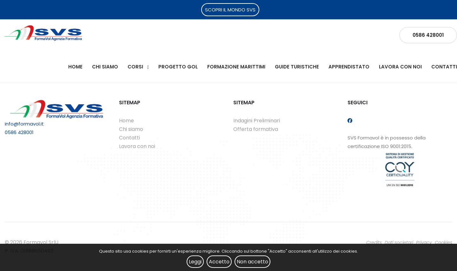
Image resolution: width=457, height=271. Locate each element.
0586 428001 (428, 35)
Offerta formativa (255, 129)
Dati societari (399, 242)
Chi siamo (105, 66)
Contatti (444, 66)
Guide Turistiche (297, 66)
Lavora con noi (400, 66)
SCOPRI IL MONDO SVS (230, 9)
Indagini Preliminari (256, 120)
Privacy (424, 242)
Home (75, 66)
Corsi (135, 66)
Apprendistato (348, 66)
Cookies (443, 242)
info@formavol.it (24, 123)
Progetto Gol (178, 66)
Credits (374, 242)
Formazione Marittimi (236, 66)
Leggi (195, 261)
